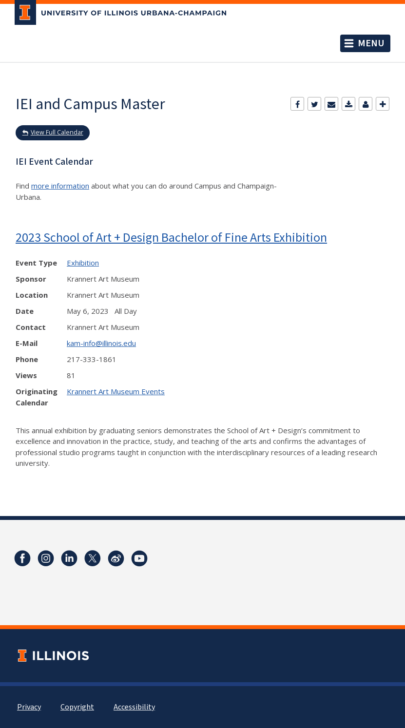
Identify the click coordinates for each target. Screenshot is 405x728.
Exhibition (83, 263)
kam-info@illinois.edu (101, 343)
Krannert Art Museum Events (116, 391)
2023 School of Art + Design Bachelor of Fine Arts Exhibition (171, 237)
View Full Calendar (57, 132)
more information (60, 186)
